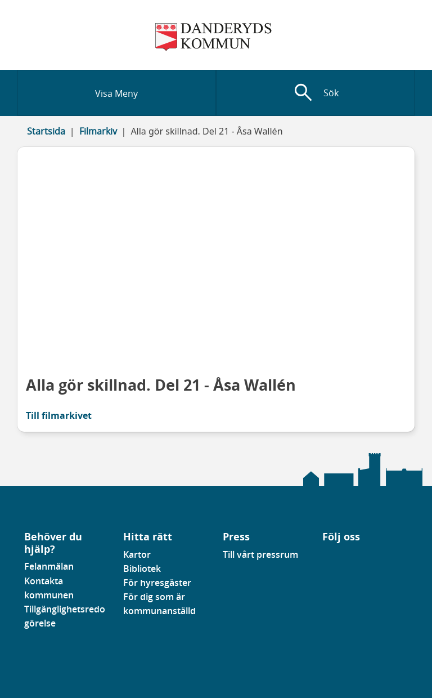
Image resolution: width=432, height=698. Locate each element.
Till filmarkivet (59, 415)
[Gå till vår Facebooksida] (322, 558)
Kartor (137, 554)
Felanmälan (49, 566)
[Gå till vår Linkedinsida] (330, 558)
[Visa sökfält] (315, 93)
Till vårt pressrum (260, 554)
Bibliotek (142, 568)
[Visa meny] (116, 93)
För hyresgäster (157, 582)
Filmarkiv (98, 131)
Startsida (46, 131)
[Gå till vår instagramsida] (338, 558)
